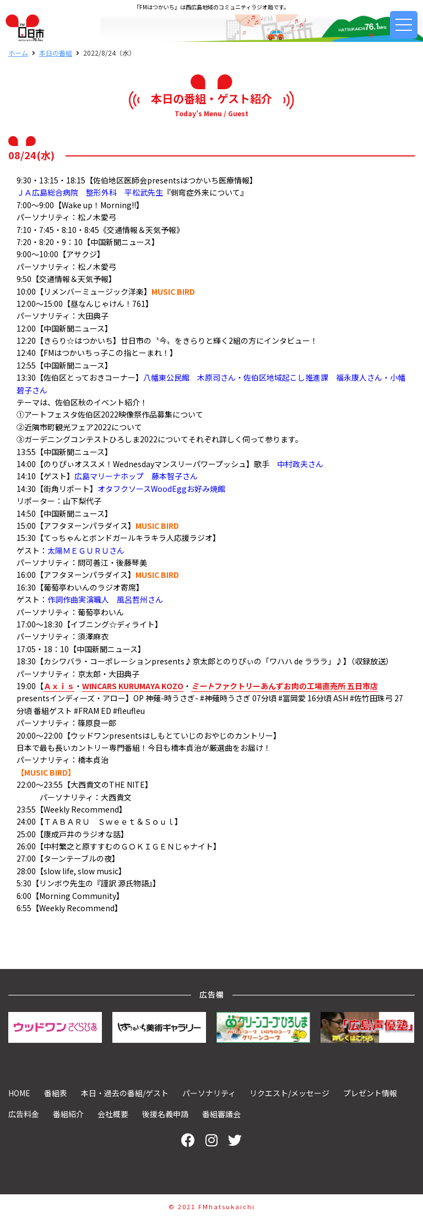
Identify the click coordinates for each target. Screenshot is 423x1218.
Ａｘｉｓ (59, 685)
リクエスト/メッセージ (289, 1092)
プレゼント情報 (370, 1092)
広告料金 (23, 1113)
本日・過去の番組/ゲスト (125, 1092)
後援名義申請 (165, 1113)
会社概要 (112, 1113)
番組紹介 (68, 1113)
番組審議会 (221, 1113)
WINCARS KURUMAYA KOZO (132, 685)
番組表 (55, 1092)
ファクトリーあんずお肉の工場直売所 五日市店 (284, 685)
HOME (19, 1092)
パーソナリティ (209, 1092)
